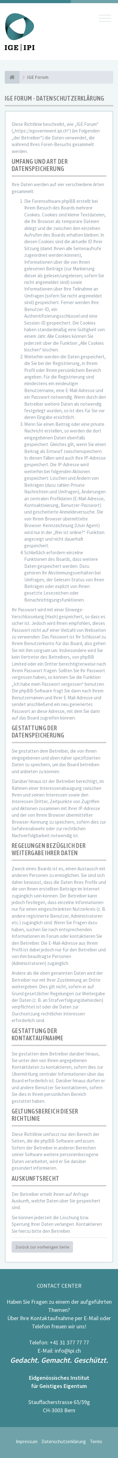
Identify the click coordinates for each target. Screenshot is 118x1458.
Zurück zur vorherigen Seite (42, 1247)
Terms (96, 1441)
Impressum (26, 1441)
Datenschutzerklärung (64, 1441)
